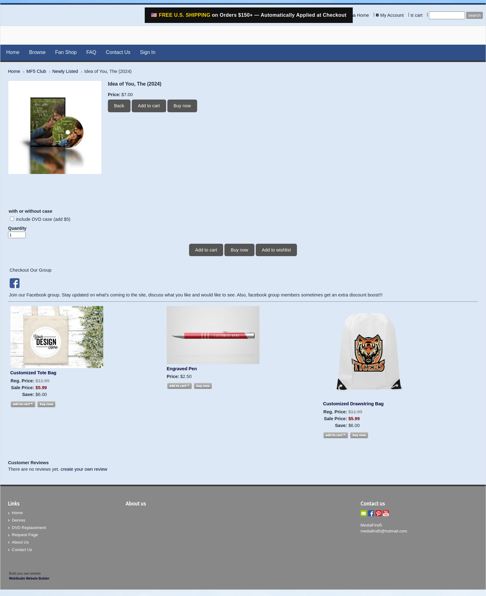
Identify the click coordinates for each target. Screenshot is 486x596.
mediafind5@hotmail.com (383, 531)
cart (418, 15)
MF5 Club (36, 71)
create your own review (83, 469)
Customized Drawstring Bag (353, 403)
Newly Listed (65, 71)
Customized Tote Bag (33, 372)
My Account (392, 15)
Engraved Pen (182, 368)
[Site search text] (447, 15)
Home (363, 15)
